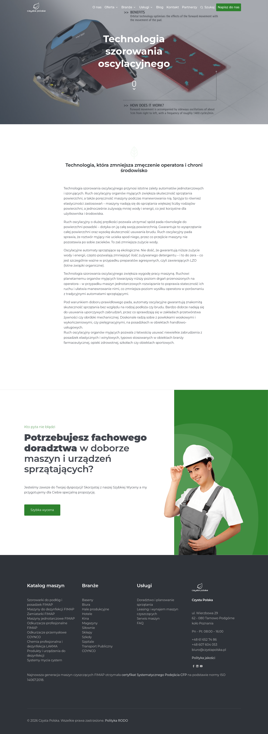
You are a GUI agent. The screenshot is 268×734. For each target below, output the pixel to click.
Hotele (87, 614)
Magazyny (90, 623)
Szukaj (209, 7)
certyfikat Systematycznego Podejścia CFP (154, 675)
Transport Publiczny (97, 646)
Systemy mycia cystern (44, 660)
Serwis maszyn (148, 618)
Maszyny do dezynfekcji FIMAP (50, 609)
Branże (126, 7)
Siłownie (88, 628)
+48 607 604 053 (204, 644)
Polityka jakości (203, 658)
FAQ (140, 623)
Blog (159, 7)
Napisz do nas (228, 7)
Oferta (109, 7)
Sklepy (87, 632)
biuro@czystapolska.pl (209, 650)
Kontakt (172, 7)
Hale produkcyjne (95, 609)
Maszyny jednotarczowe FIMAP (51, 618)
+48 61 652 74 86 (204, 639)
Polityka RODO (116, 720)
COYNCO (89, 651)
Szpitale (88, 642)
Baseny (87, 600)
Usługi (144, 7)
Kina (85, 618)
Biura (86, 604)
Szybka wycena (42, 510)
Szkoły (87, 637)
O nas (96, 7)
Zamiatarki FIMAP (41, 614)
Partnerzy (189, 7)
